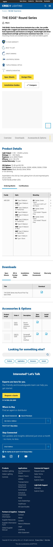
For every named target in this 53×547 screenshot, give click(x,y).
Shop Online (13, 426)
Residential (47, 1)
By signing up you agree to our (18, 452)
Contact (44, 361)
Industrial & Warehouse (22, 486)
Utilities (20, 479)
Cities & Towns (23, 476)
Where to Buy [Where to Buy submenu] (39, 1)
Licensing (21, 530)
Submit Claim (39, 480)
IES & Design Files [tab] (14, 275)
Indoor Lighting (7, 474)
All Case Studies (23, 507)
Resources (33, 361)
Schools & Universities (22, 494)
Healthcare (22, 504)
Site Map (47, 540)
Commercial (22, 490)
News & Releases (24, 524)
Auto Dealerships (24, 501)
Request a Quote (11, 395)
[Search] (45, 6)
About (20, 518)
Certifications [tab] (24, 186)
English (5, 1)
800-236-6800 (11, 400)
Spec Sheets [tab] (6, 274)
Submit (48, 446)
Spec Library (23, 1)
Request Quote (39, 471)
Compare (32, 85)
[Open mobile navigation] (50, 6)
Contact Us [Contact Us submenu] (31, 1)
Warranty (37, 477)
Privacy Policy (28, 452)
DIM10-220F (16, 335)
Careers (21, 521)
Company (21, 512)
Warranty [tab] (47, 273)
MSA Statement (23, 532)
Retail (20, 498)
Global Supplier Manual (7, 529)
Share (5, 23)
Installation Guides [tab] (25, 274)
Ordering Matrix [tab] (9, 186)
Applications (21, 361)
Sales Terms (38, 474)
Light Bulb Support (41, 485)
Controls (5, 477)
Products (4, 11)
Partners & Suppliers (9, 512)
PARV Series (16, 323)
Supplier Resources (8, 520)
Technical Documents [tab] (37, 274)
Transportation (23, 482)
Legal (20, 527)
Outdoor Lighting (8, 471)
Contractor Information (6, 516)
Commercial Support (41, 468)
